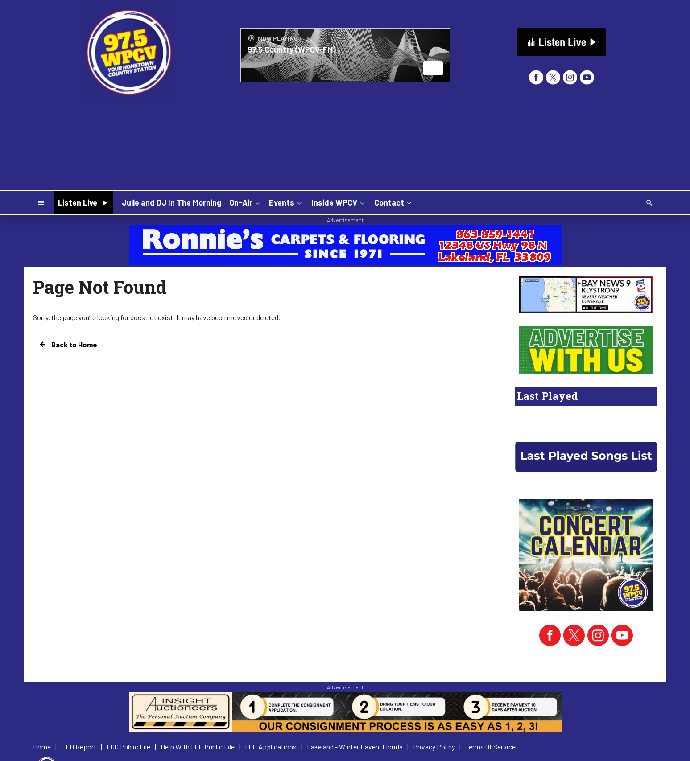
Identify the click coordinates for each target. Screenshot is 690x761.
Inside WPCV (338, 202)
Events (286, 202)
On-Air (245, 202)
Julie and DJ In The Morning (171, 202)
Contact (393, 202)
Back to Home (67, 344)
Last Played (547, 396)
